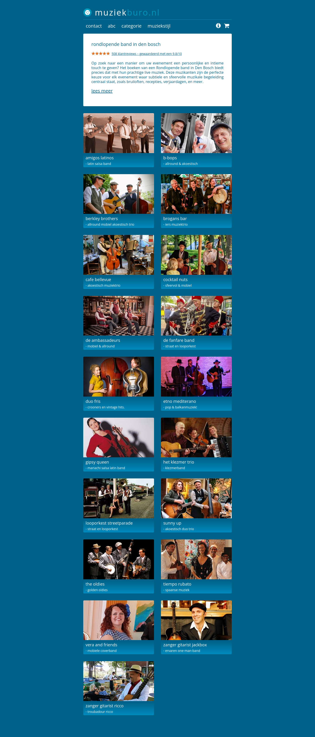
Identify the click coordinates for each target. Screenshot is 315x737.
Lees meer (101, 91)
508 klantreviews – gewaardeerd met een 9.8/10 (147, 53)
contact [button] (94, 26)
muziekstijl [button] (159, 26)
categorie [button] (131, 26)
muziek (127, 12)
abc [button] (112, 26)
